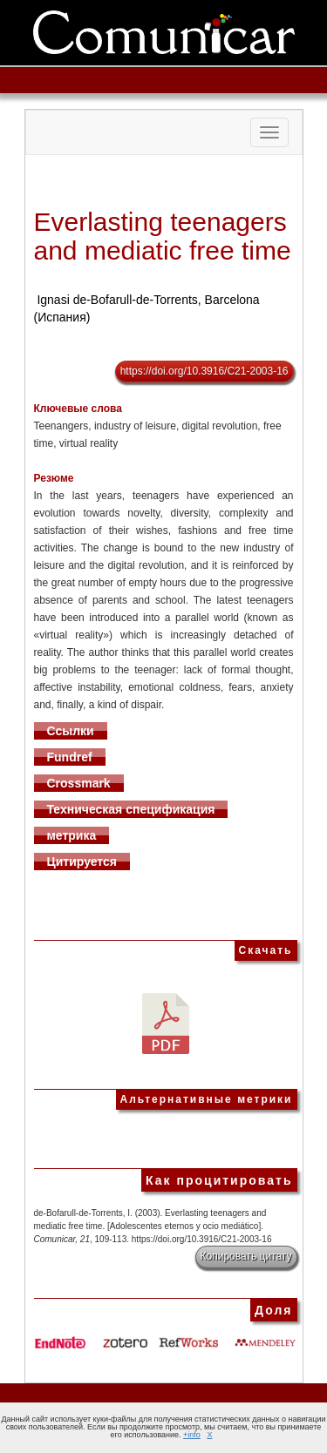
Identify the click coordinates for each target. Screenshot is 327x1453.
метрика (72, 835)
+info (192, 1434)
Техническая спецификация (131, 809)
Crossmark (79, 783)
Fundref (69, 757)
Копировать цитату (246, 1256)
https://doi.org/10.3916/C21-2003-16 (204, 371)
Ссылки (70, 731)
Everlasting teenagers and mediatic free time (162, 236)
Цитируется (82, 861)
